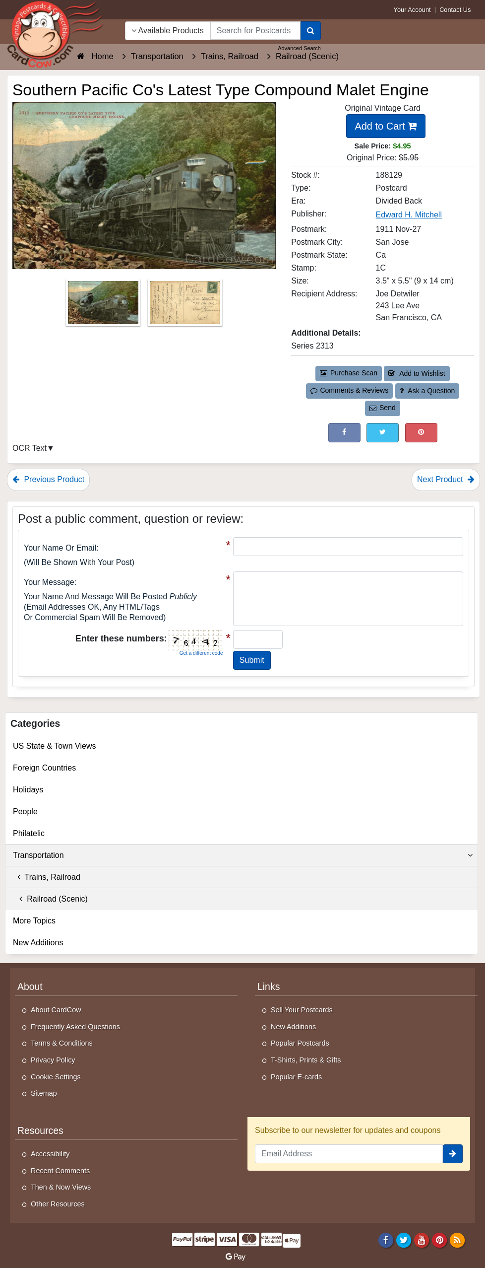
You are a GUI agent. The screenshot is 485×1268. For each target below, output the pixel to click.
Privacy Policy (53, 1060)
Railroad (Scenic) (50, 899)
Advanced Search (299, 48)
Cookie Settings (56, 1077)
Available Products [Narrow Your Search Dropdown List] (167, 30)
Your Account (412, 9)
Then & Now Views (61, 1187)
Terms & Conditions (62, 1043)
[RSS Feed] (457, 1240)
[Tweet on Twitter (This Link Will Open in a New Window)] (382, 432)
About (30, 986)
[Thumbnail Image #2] (185, 305)
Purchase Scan (348, 373)
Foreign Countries (44, 768)
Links (268, 986)
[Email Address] (349, 1153)
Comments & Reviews (349, 390)
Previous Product (48, 479)
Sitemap (44, 1093)
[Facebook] (385, 1240)
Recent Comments (60, 1171)
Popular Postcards (300, 1043)
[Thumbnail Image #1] (104, 305)
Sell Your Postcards (302, 1010)
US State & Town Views (54, 746)
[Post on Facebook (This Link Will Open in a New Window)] (344, 432)
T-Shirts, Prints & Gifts (306, 1060)
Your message (49, 582)
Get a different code (201, 653)
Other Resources (58, 1204)
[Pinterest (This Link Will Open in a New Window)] (421, 432)
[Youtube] (421, 1240)
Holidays (28, 789)
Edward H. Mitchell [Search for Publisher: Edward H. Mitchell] (409, 215)
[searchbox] (255, 30)
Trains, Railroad (46, 877)
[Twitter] (404, 1240)
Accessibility (50, 1154)
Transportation (243, 855)
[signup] (453, 1153)
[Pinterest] (439, 1240)
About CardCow (56, 1010)
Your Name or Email (60, 548)
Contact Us (455, 9)
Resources (40, 1130)
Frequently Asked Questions (75, 1027)
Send (382, 408)
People (25, 811)
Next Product (446, 479)
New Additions (38, 942)
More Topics (34, 920)
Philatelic (29, 833)
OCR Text (29, 448)
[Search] (311, 30)
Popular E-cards (296, 1077)
